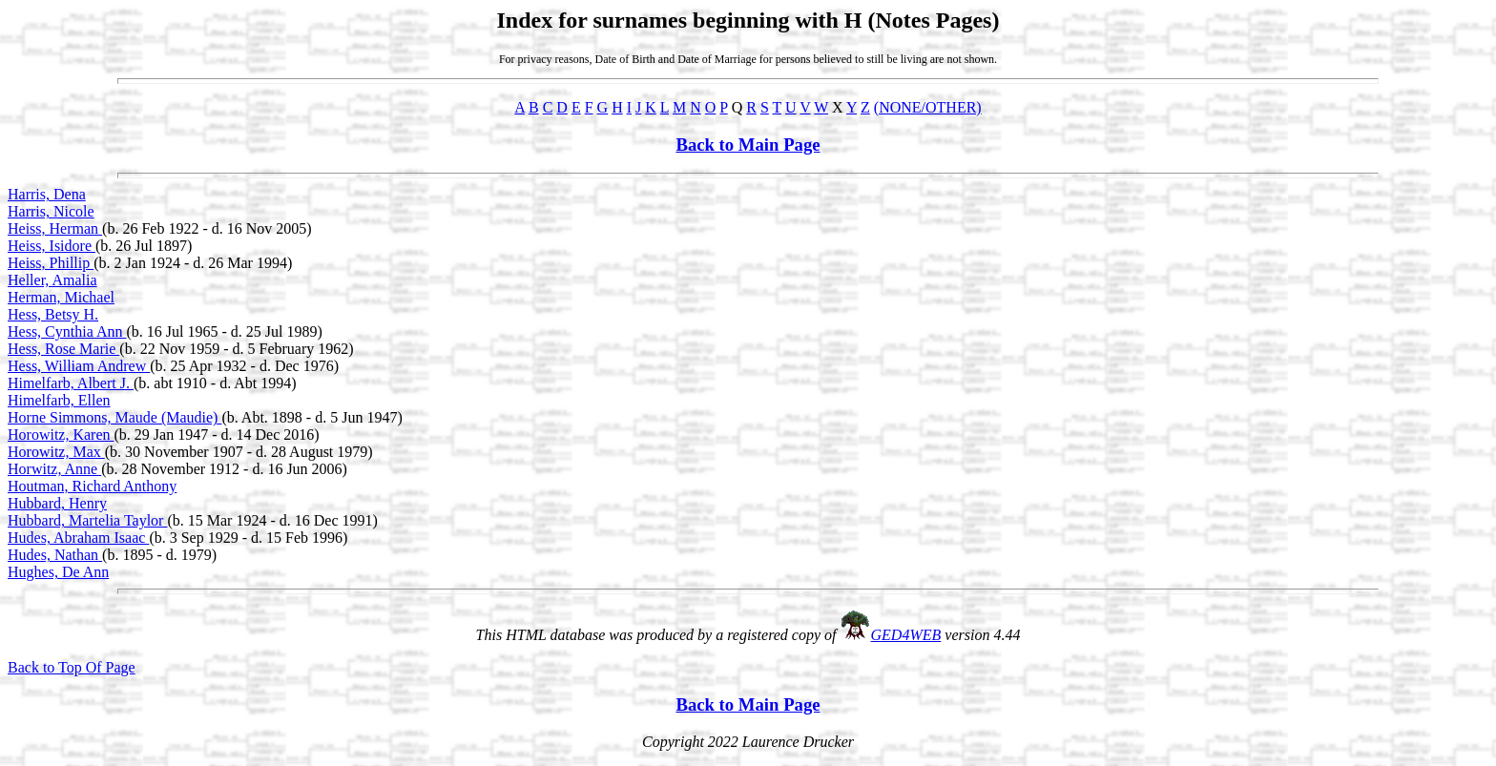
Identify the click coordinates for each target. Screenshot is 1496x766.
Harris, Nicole (51, 211)
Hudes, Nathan (55, 555)
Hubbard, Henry (57, 503)
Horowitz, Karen (61, 434)
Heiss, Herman (55, 228)
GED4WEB (906, 635)
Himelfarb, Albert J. (71, 383)
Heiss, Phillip (51, 263)
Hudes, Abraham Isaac (78, 537)
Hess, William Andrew (79, 366)
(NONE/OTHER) (928, 107)
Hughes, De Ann (58, 572)
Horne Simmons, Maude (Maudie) (114, 417)
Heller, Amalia (52, 280)
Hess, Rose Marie (63, 349)
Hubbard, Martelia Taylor (87, 520)
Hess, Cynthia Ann (67, 331)
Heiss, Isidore (51, 246)
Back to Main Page (747, 145)
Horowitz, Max (56, 452)
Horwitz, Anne (54, 469)
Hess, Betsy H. (53, 314)
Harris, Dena (47, 194)
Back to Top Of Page (71, 667)
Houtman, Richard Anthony (92, 486)
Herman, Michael (61, 297)
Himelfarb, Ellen (59, 400)
